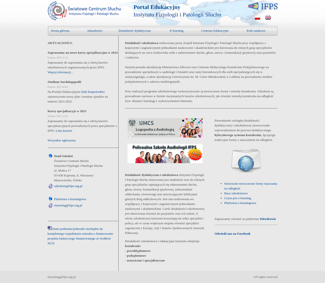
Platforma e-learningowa (70, 199)
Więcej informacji (59, 72)
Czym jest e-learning (237, 198)
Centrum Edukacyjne (215, 30)
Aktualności (95, 30)
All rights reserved (265, 277)
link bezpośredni (92, 92)
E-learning (176, 30)
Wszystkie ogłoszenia (62, 140)
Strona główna (60, 30)
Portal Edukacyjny (157, 7)
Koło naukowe (256, 30)
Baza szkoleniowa (236, 193)
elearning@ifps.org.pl (68, 205)
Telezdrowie (267, 219)
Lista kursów (64, 130)
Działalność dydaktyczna (135, 30)
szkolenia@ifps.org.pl (68, 186)
